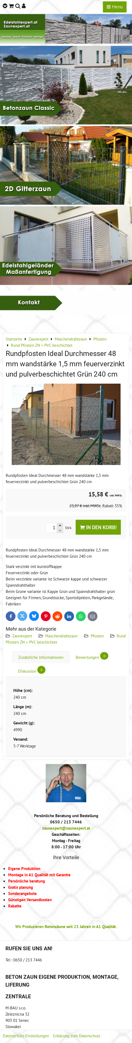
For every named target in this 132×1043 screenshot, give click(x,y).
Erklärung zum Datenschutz (76, 1035)
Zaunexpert (22, 635)
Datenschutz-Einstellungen (26, 1035)
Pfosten (97, 635)
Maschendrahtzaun (61, 635)
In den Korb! (98, 527)
